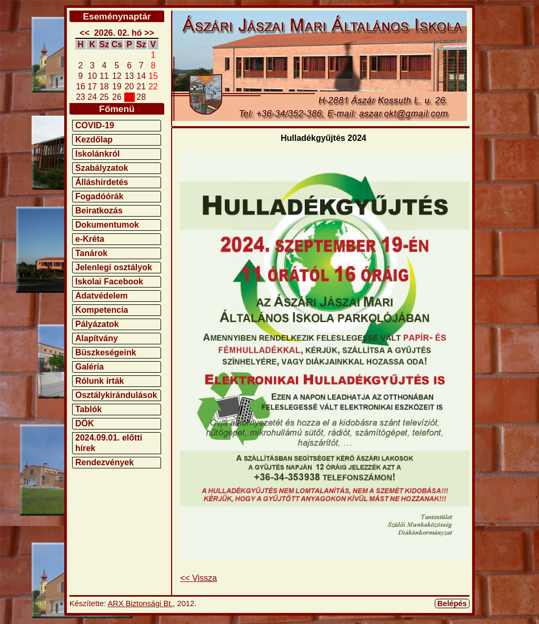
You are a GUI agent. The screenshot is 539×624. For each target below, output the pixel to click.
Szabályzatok (101, 167)
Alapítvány (96, 338)
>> (149, 32)
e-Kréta (89, 238)
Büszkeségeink (105, 352)
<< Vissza (198, 578)
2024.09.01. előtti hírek (108, 443)
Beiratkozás (99, 210)
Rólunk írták (99, 380)
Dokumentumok (107, 224)
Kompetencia (101, 309)
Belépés (452, 603)
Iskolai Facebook (109, 281)
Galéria (89, 366)
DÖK (84, 423)
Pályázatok (97, 324)
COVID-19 (94, 125)
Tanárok (91, 253)
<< (84, 32)
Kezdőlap (94, 139)
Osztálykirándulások (116, 395)
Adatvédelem (101, 295)
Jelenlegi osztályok (113, 267)
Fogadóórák (99, 196)
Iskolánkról (97, 153)
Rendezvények (104, 462)
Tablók (88, 409)
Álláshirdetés (101, 182)
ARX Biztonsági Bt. (140, 603)
